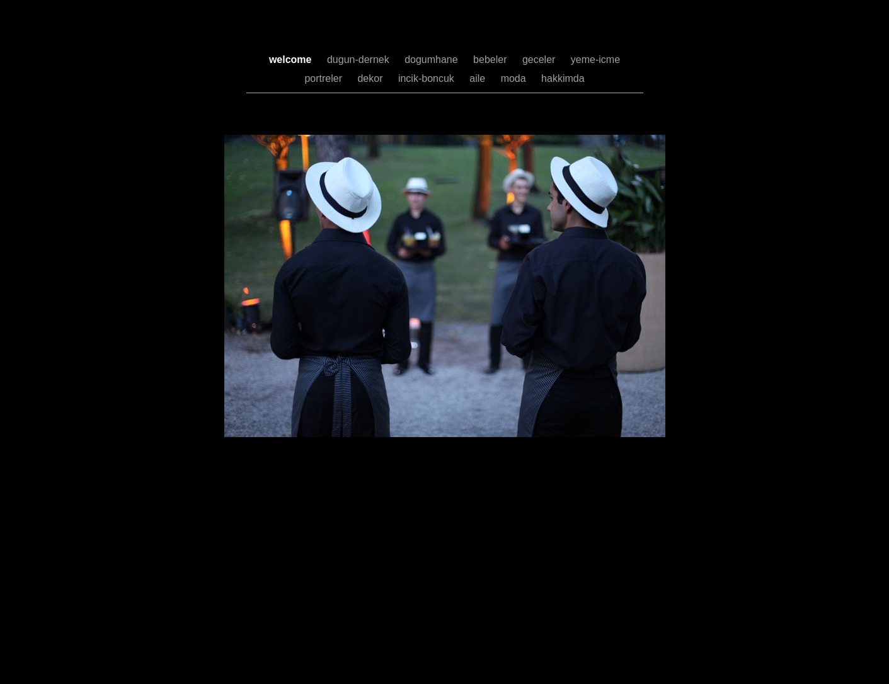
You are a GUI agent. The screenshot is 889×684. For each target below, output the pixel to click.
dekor (371, 78)
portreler (324, 78)
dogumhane (432, 59)
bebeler (491, 59)
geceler (540, 59)
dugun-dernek (359, 59)
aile (478, 78)
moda (515, 78)
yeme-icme (595, 59)
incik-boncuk (427, 78)
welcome (291, 59)
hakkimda (562, 78)
